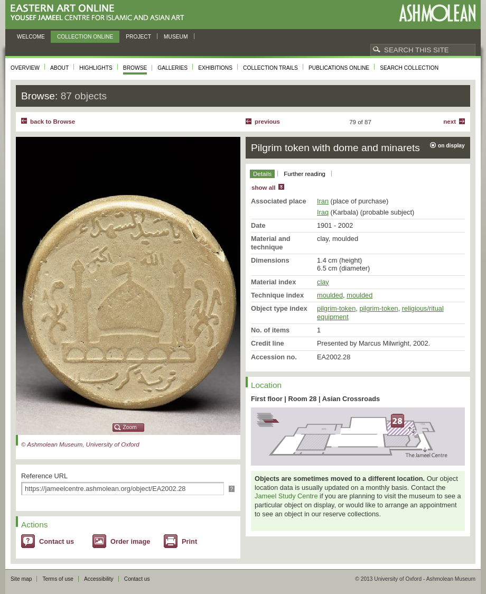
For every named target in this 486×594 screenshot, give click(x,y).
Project (138, 37)
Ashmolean (437, 13)
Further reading (304, 174)
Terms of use (57, 579)
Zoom (130, 427)
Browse (135, 68)
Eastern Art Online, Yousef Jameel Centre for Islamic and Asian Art (100, 13)
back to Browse (52, 121)
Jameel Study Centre (286, 496)
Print (189, 541)
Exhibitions (215, 68)
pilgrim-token (336, 308)
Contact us (56, 541)
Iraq (323, 212)
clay (323, 282)
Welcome (31, 37)
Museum (176, 37)
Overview (25, 68)
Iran (323, 201)
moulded (330, 295)
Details (262, 174)
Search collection (409, 68)
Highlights (96, 68)
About (59, 68)
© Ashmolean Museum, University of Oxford (80, 444)
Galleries (172, 68)
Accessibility (99, 579)
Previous (267, 121)
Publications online (339, 68)
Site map (21, 579)
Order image (130, 541)
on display (451, 145)
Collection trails (270, 68)
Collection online (85, 37)
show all (263, 187)
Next (449, 121)
